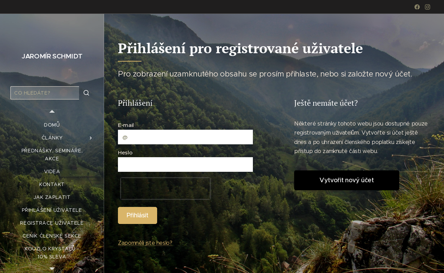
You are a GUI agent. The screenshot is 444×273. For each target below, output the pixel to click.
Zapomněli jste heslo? (145, 243)
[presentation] (165, 188)
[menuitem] (52, 125)
